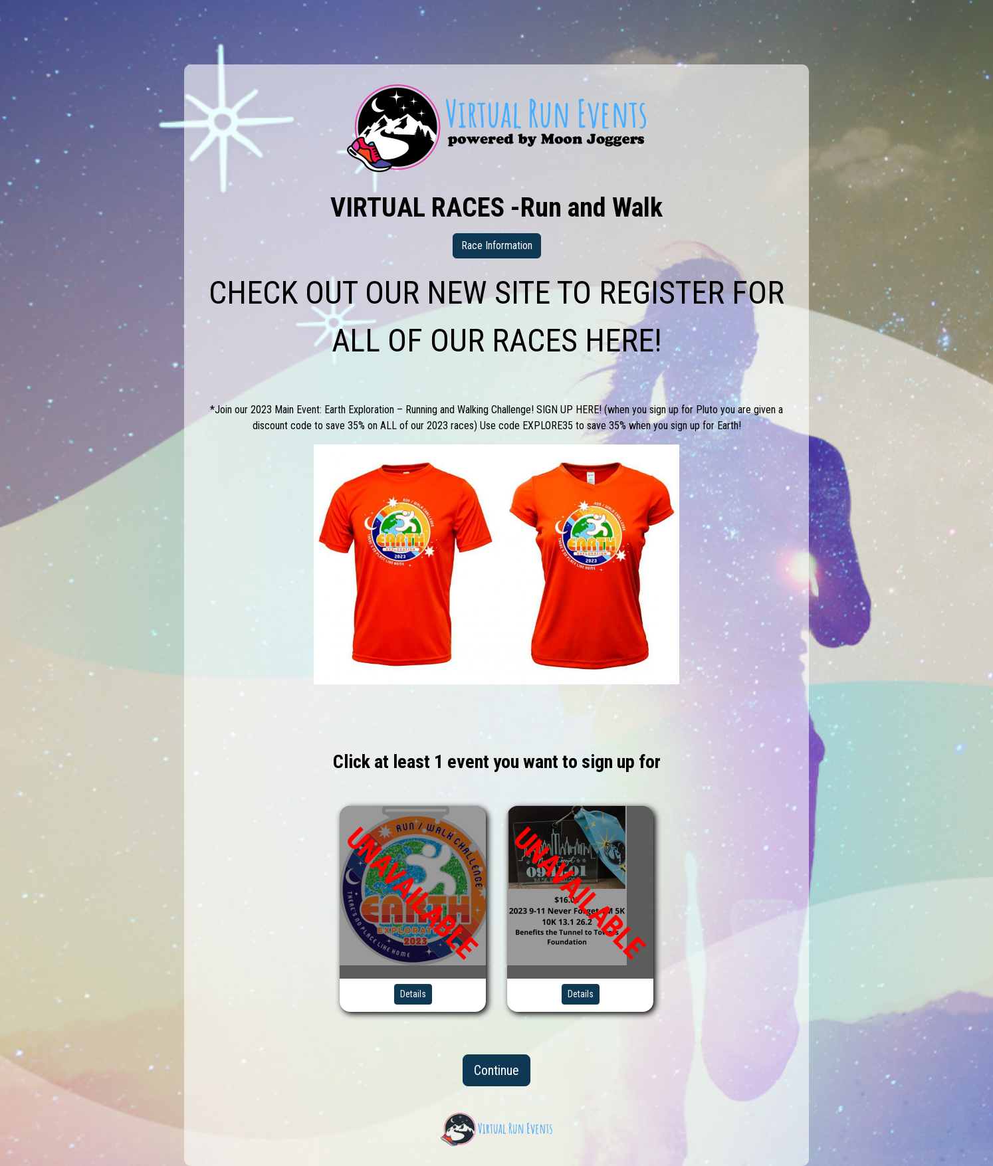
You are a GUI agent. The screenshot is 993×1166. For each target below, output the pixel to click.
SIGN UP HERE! (569, 409)
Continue (496, 1070)
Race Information (496, 245)
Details (413, 994)
